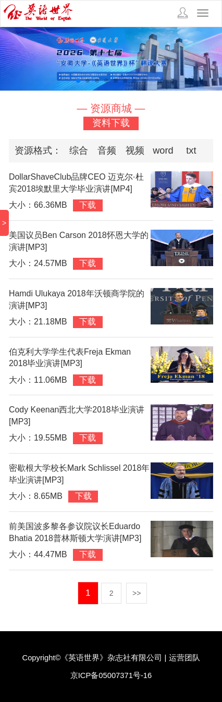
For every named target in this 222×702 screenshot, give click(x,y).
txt (191, 150)
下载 (87, 204)
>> (136, 593)
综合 (78, 150)
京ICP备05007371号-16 (111, 675)
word (163, 150)
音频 (106, 150)
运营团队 (184, 658)
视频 (135, 150)
